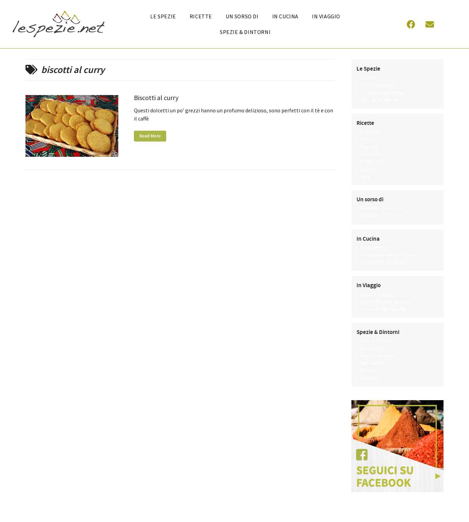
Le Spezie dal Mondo (383, 92)
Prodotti (370, 377)
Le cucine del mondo (383, 308)
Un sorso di (242, 16)
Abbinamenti (375, 247)
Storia (367, 77)
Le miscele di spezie (382, 262)
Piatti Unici (373, 161)
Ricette (201, 16)
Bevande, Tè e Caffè (382, 208)
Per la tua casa (377, 355)
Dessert (369, 168)
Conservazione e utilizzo (388, 254)
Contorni (370, 153)
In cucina (285, 16)
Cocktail (369, 215)
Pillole (368, 370)
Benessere (372, 347)
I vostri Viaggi (376, 294)
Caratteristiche (378, 84)
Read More (150, 136)
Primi (366, 138)
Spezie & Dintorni (245, 32)
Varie (365, 176)
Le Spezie (163, 16)
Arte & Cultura (376, 340)
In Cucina (368, 239)
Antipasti (371, 131)
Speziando (372, 362)
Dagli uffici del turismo (386, 301)
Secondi (369, 146)
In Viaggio (326, 16)
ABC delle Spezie (379, 99)
